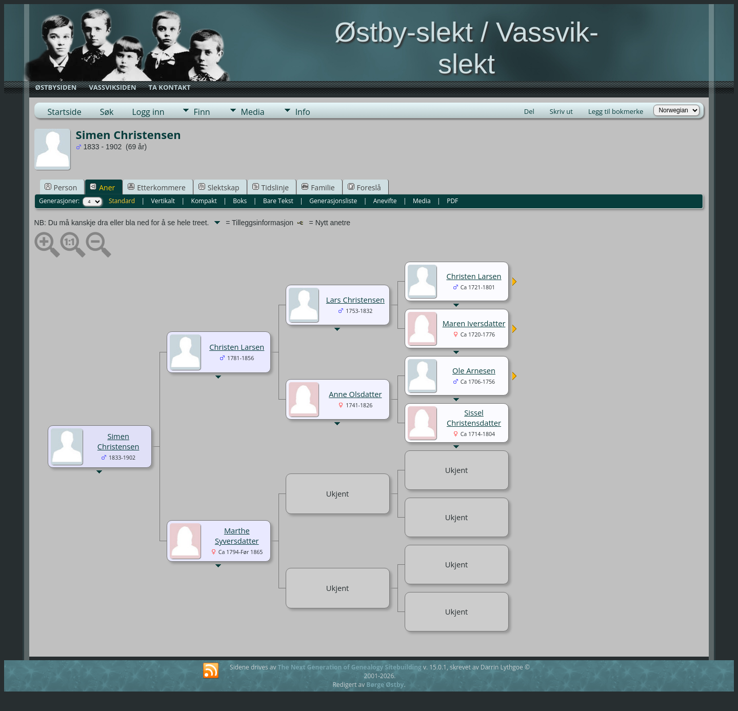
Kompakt (204, 200)
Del (529, 111)
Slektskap (219, 187)
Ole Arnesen (473, 370)
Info (302, 111)
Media (253, 111)
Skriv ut (561, 111)
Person (61, 187)
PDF (452, 200)
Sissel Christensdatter (474, 417)
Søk (107, 111)
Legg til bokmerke (616, 111)
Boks (240, 200)
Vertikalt (163, 200)
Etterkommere (157, 187)
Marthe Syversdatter (237, 535)
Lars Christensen (355, 299)
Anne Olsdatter (355, 394)
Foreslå (364, 187)
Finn (202, 111)
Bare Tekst (278, 200)
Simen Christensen (118, 441)
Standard (122, 200)
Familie (318, 187)
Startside (65, 111)
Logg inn (148, 111)
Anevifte (385, 200)
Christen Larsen (236, 347)
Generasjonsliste (333, 200)
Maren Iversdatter (474, 323)
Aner (102, 187)
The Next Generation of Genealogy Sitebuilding (350, 667)
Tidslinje (270, 187)
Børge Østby (385, 684)
